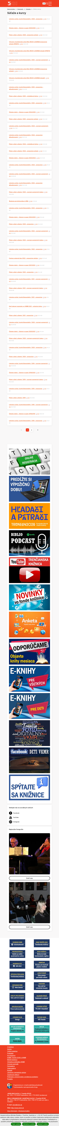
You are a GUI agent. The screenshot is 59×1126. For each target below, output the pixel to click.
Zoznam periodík (12, 1064)
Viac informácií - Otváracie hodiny (18, 1111)
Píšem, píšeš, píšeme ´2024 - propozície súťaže (24, 151)
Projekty (10, 1079)
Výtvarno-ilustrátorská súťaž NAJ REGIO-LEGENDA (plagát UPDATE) (29, 51)
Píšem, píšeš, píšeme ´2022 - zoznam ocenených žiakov (26, 240)
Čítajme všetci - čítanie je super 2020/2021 (22, 331)
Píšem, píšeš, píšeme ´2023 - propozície (21, 224)
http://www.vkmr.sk (17, 1108)
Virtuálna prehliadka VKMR (16, 1062)
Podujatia (28, 9)
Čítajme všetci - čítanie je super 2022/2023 (22, 217)
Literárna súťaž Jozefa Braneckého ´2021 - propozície (26, 297)
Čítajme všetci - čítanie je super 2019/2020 (22, 372)
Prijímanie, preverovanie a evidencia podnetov (22, 1077)
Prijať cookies (16, 1124)
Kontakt (9, 1070)
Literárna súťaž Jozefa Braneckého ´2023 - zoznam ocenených (28, 174)
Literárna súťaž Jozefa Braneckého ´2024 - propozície (26, 165)
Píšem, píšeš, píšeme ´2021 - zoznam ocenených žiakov (26, 288)
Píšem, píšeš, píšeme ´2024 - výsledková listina (24, 144)
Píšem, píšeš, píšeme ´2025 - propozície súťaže (23, 119)
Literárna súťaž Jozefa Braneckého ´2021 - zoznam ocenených (28, 279)
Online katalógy (12, 1051)
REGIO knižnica (12, 1060)
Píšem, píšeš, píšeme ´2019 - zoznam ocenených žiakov (26, 379)
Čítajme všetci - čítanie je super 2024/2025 (22, 112)
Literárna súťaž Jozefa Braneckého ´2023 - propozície (26, 208)
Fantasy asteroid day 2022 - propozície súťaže (23, 258)
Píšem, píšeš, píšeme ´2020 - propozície (21, 356)
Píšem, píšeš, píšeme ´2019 (17, 397)
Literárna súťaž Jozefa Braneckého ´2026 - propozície (26, 19)
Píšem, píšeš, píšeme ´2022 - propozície (21, 272)
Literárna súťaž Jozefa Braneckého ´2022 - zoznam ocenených (28, 231)
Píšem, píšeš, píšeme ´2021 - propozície (21, 315)
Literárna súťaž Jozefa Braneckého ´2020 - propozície (26, 347)
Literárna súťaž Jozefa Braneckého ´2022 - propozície (26, 249)
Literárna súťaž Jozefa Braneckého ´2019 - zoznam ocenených (28, 363)
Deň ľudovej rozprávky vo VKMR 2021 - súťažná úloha (25, 306)
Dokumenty (20, 9)
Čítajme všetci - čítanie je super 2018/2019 (22, 413)
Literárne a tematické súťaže (16, 1072)
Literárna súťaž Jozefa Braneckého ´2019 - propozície (26, 388)
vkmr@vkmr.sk (17, 1105)
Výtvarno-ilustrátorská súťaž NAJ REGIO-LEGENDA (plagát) (27, 78)
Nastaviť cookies (43, 1124)
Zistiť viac (29, 878)
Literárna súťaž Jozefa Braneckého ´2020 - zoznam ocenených (28, 322)
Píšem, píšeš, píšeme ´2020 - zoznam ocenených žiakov (26, 338)
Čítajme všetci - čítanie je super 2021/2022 (22, 265)
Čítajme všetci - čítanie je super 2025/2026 (22, 28)
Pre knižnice (11, 1055)
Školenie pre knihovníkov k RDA (19, 201)
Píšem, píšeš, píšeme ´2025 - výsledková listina (23, 96)
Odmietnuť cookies (29, 1124)
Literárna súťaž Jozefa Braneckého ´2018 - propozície (26, 420)
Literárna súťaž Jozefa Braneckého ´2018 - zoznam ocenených (28, 404)
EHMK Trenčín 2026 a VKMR (16, 1058)
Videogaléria (11, 1068)
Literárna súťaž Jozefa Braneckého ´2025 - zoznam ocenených (28, 60)
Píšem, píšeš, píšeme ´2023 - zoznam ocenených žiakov (26, 192)
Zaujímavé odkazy (13, 1075)
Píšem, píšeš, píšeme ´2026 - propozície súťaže (23, 35)
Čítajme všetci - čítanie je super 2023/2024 (22, 158)
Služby (9, 1049)
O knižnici (10, 1047)
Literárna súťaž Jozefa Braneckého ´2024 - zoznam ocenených (28, 126)
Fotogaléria (11, 1066)
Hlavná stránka (11, 9)
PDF (46, 19)
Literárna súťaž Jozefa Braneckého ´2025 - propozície (26, 103)
